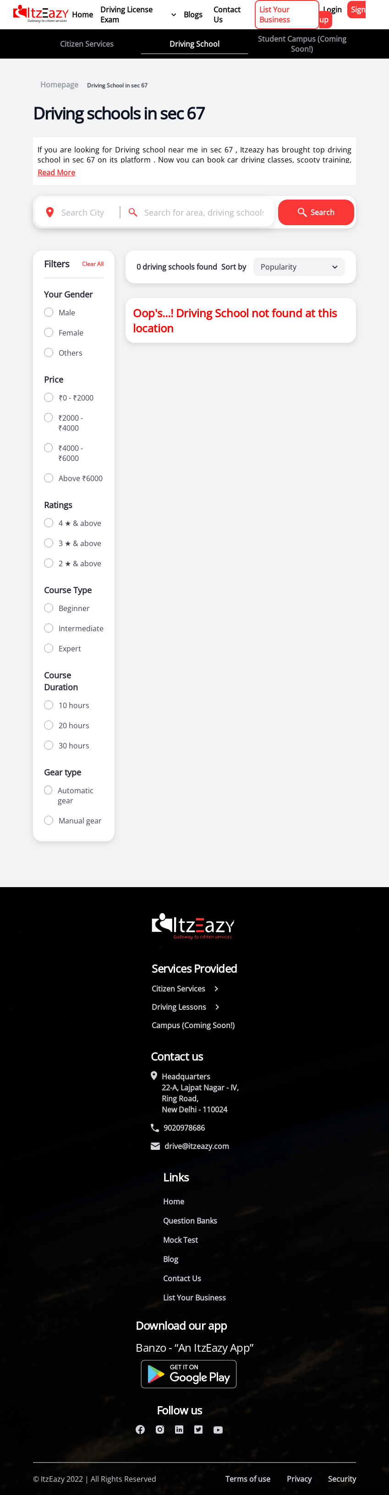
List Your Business (274, 15)
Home (82, 15)
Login (332, 10)
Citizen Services (87, 44)
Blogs (193, 15)
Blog (170, 1259)
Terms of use (247, 1479)
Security (342, 1479)
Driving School (194, 44)
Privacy (299, 1479)
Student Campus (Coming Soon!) (302, 44)
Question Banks (190, 1221)
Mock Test (180, 1240)
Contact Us (227, 15)
